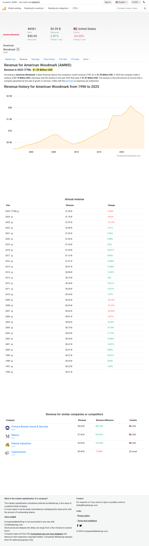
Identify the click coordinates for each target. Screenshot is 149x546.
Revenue (23, 59)
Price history (49, 59)
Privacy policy (83, 516)
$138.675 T (35, 2)
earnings (69, 81)
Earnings (35, 59)
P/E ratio (63, 59)
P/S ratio (75, 59)
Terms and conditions (87, 521)
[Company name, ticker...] (131, 8)
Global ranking (14, 8)
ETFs (75, 8)
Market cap (10, 59)
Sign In (108, 2)
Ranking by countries (33, 8)
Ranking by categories (58, 8)
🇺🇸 (121, 2)
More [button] (85, 59)
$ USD (135, 2)
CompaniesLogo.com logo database (46, 534)
